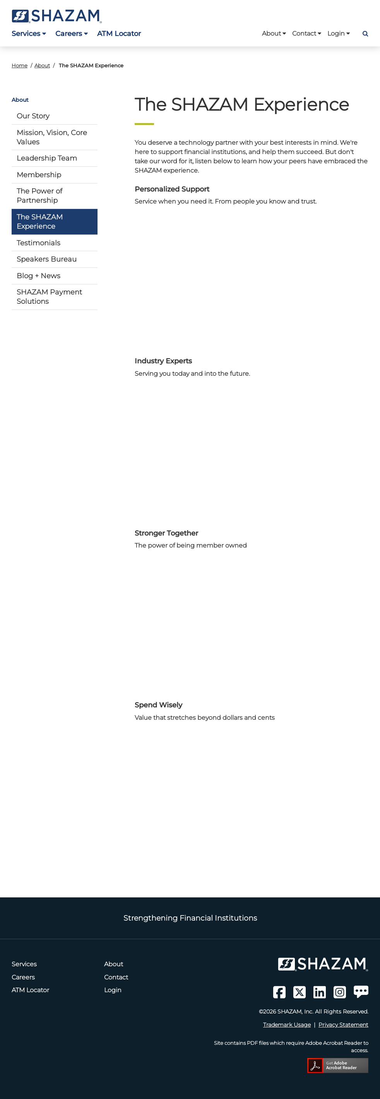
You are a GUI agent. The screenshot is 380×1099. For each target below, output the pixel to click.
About (274, 33)
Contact (306, 33)
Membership (39, 175)
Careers (71, 33)
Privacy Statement (343, 1025)
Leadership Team (47, 158)
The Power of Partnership (39, 195)
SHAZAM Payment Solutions (49, 296)
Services (29, 33)
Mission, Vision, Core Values (52, 137)
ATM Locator (119, 33)
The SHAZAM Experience (40, 221)
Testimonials (38, 243)
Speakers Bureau (47, 259)
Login (338, 33)
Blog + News (38, 276)
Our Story (33, 116)
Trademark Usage (287, 1025)
